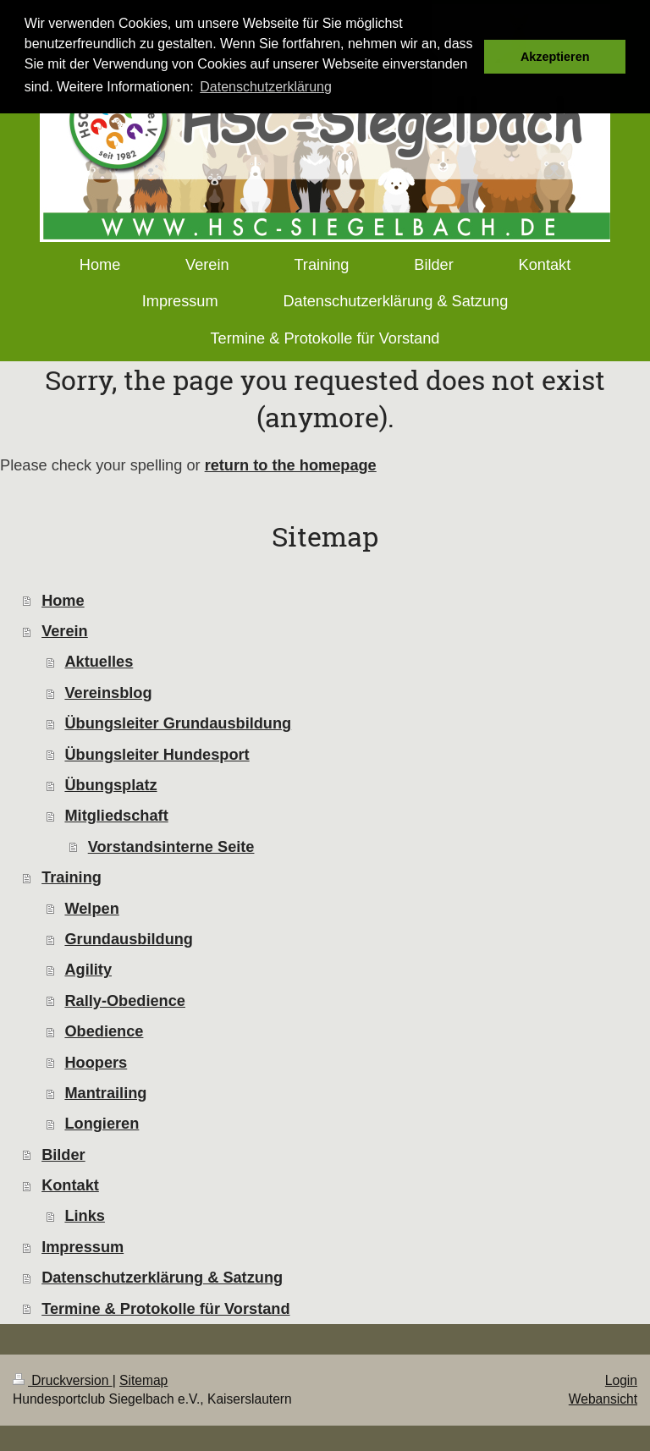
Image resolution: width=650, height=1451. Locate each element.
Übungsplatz (110, 785)
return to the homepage (291, 465)
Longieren (101, 1123)
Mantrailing (105, 1093)
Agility (88, 969)
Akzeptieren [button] (555, 56)
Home (63, 600)
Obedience (103, 1031)
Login (621, 1380)
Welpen (91, 908)
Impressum (82, 1247)
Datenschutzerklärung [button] (266, 87)
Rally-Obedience (124, 1000)
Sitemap (143, 1380)
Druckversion (63, 1380)
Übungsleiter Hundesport (156, 754)
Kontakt (70, 1185)
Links (84, 1215)
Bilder (63, 1154)
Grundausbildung (128, 939)
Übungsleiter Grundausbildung (177, 723)
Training (71, 877)
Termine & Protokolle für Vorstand (165, 1308)
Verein (64, 631)
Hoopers (95, 1062)
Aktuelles (98, 661)
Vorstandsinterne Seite (171, 846)
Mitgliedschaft (116, 815)
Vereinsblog (107, 692)
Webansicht (603, 1399)
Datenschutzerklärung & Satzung (162, 1277)
